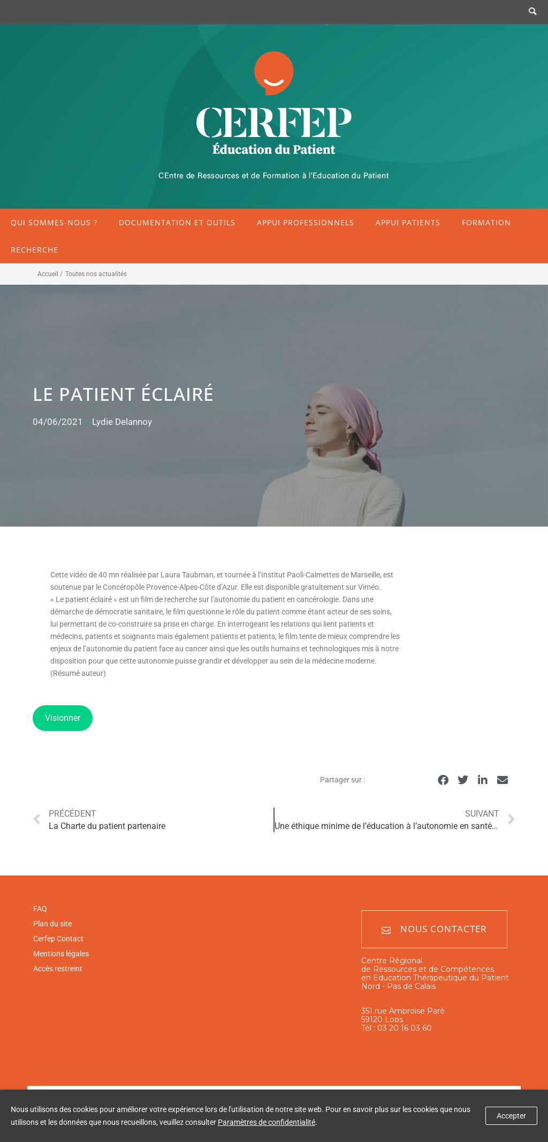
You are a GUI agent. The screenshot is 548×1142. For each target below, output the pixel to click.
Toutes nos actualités (96, 274)
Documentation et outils (177, 222)
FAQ (40, 908)
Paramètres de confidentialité (266, 1122)
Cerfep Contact (58, 938)
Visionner (62, 718)
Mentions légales (61, 953)
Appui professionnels (305, 222)
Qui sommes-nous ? (54, 222)
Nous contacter (434, 929)
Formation (486, 222)
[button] (443, 780)
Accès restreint (57, 968)
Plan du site (52, 923)
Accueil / (50, 274)
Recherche (34, 250)
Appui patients (408, 222)
